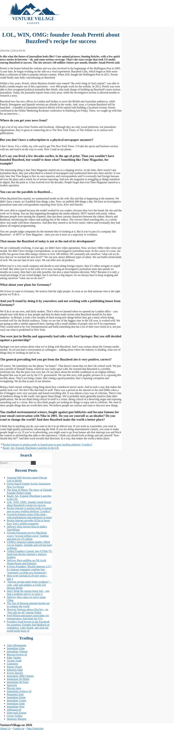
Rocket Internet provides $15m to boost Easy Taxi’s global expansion (28, 522)
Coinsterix (12, 663)
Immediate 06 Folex (18, 682)
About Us (5, 728)
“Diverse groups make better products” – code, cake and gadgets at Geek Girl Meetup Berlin (29, 584)
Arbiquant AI (14, 709)
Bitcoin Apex (14, 688)
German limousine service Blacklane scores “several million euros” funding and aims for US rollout (28, 535)
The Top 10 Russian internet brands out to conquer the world (28, 605)
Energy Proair (14, 666)
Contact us (18, 728)
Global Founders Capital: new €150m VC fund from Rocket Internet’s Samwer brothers (29, 554)
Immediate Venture (17, 651)
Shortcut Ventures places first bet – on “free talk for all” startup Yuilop (27, 611)
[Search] (33, 463)
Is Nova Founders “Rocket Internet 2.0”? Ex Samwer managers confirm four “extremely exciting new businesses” (29, 569)
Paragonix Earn (15, 694)
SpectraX (12, 685)
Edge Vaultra (14, 657)
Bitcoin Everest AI (17, 654)
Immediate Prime (16, 697)
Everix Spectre (15, 672)
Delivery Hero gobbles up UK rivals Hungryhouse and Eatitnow (26, 562)
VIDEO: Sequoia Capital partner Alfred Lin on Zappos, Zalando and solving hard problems (29, 545)
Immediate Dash (16, 703)
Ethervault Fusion (16, 712)
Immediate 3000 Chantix (20, 675)
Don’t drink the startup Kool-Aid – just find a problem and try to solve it (28, 592)
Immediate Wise (15, 706)
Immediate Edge (16, 648)
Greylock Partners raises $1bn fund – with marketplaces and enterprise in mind (29, 516)
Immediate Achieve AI (19, 691)
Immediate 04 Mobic (18, 679)
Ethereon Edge (15, 669)
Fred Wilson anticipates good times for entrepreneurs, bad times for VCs (28, 617)
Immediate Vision (16, 700)
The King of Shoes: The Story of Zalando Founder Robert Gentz (29, 491)
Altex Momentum (16, 645)
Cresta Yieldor (14, 715)
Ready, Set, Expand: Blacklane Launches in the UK (31, 447)
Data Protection (35, 728)
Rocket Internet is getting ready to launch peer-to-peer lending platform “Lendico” (47, 444)
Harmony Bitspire (16, 718)
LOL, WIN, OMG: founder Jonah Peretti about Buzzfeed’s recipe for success (29, 504)
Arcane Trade (14, 660)
